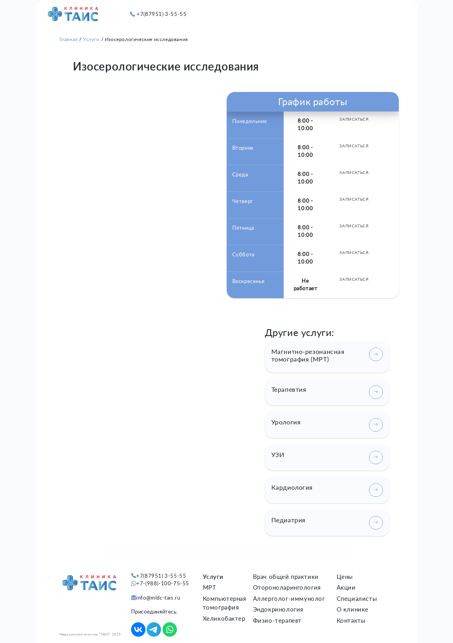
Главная (68, 39)
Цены (345, 576)
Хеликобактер (224, 618)
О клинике (353, 609)
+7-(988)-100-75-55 (162, 583)
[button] (387, 10)
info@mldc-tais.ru (158, 597)
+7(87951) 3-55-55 (161, 14)
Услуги (91, 39)
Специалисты (357, 598)
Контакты (351, 620)
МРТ (209, 587)
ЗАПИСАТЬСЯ (354, 119)
